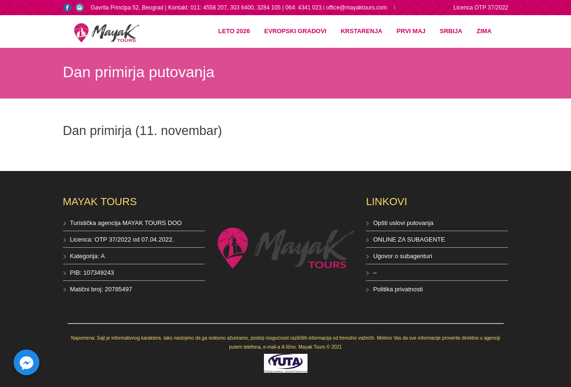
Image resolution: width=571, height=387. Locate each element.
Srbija (451, 31)
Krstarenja (361, 31)
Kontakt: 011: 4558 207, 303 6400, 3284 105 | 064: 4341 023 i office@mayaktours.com (277, 7)
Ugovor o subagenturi (402, 256)
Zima (484, 31)
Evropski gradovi (295, 31)
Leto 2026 (234, 31)
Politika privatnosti (398, 289)
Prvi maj (411, 31)
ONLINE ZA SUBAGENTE (409, 239)
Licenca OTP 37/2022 (480, 7)
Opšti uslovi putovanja (403, 222)
